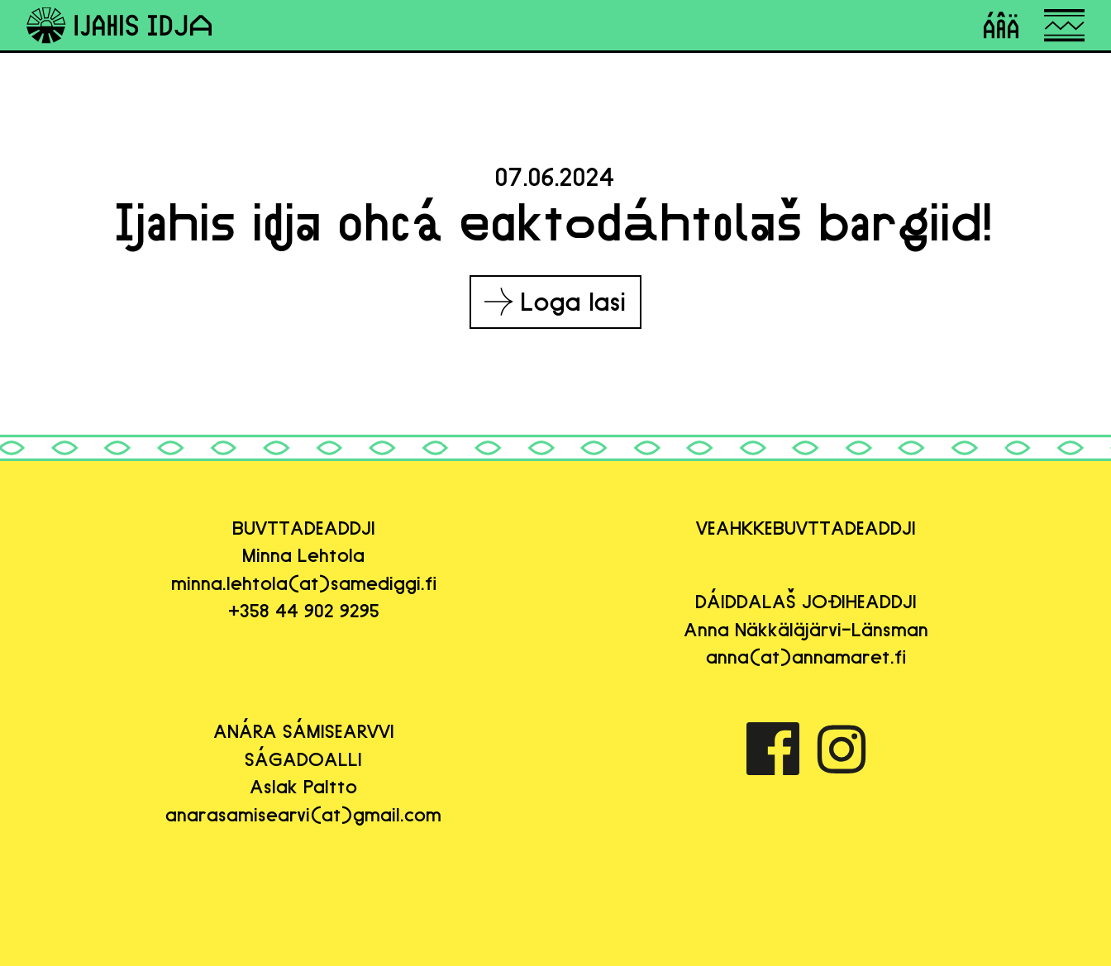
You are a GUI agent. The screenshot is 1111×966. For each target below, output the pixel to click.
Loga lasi (555, 301)
